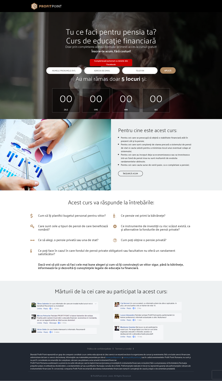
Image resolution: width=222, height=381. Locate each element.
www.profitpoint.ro (113, 357)
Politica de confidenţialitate (99, 349)
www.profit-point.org (132, 357)
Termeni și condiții (123, 349)
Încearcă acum (130, 173)
